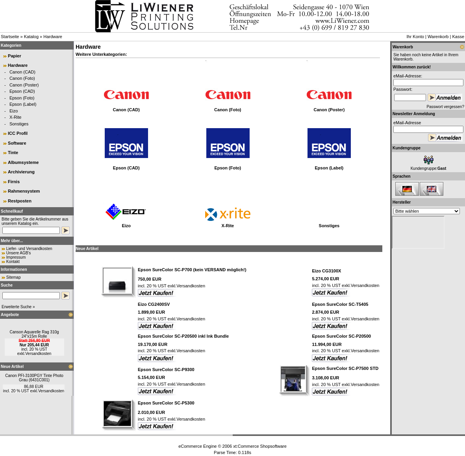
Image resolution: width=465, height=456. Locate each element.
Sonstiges (18, 123)
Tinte (13, 152)
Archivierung (21, 171)
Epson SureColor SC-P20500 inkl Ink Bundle (183, 336)
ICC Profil (18, 133)
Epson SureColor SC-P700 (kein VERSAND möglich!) (192, 269)
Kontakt (13, 261)
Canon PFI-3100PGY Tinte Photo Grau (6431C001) (34, 377)
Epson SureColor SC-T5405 (340, 304)
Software (17, 143)
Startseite (10, 36)
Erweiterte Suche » (18, 307)
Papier (14, 55)
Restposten (19, 201)
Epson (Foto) (22, 98)
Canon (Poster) (24, 85)
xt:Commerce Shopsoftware (260, 446)
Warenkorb (438, 36)
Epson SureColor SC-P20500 (341, 336)
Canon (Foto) (22, 78)
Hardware (52, 36)
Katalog (31, 36)
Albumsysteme (23, 162)
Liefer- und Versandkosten (29, 248)
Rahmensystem (24, 191)
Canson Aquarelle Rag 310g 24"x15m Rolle (34, 334)
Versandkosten (38, 353)
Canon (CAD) (22, 72)
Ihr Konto (415, 36)
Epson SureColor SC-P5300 (166, 403)
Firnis (14, 181)
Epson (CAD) (22, 91)
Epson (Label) (23, 104)
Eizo (13, 110)
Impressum (16, 257)
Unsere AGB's (18, 253)
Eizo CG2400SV (154, 304)
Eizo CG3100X (326, 270)
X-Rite (15, 117)
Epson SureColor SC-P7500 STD (345, 368)
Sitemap (13, 277)
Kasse (458, 36)
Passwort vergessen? (445, 107)
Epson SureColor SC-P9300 (166, 369)
